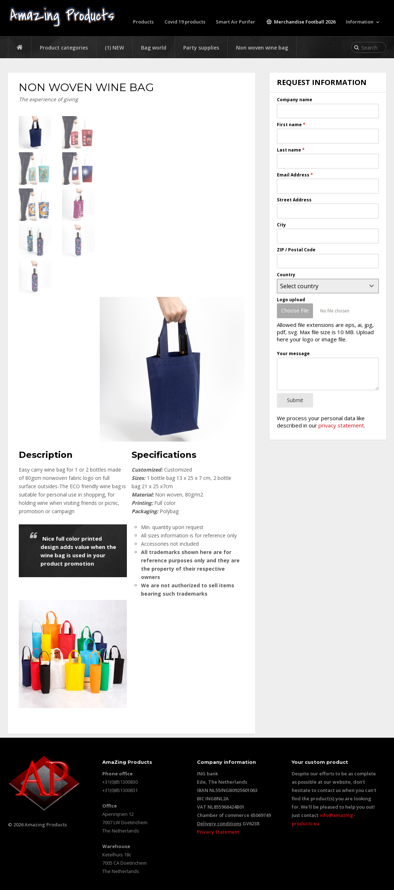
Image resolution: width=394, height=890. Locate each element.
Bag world (153, 47)
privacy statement (341, 424)
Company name (294, 100)
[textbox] (321, 286)
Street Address (294, 200)
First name (291, 125)
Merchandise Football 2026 (300, 21)
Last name (291, 149)
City (281, 225)
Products (143, 21)
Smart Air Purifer (236, 21)
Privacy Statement (218, 832)
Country (286, 275)
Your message (293, 353)
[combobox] (328, 286)
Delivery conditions (219, 823)
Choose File (295, 310)
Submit (295, 399)
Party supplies (201, 47)
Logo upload (291, 300)
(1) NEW (114, 47)
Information (359, 21)
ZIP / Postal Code (296, 250)
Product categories (64, 47)
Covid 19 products (184, 21)
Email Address (295, 175)
